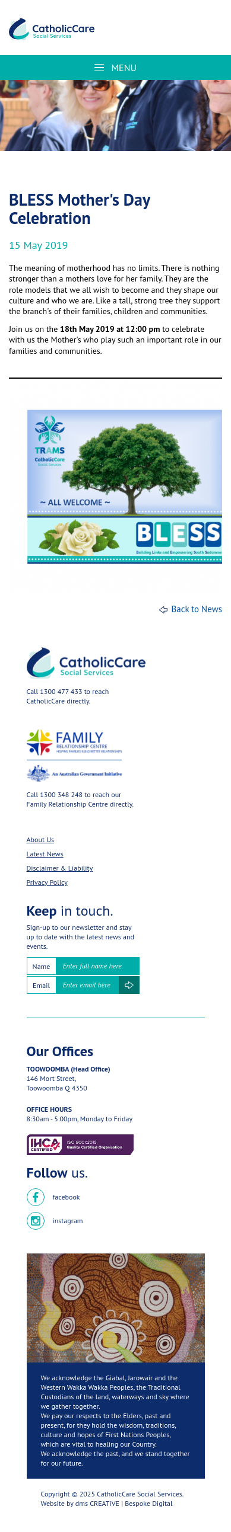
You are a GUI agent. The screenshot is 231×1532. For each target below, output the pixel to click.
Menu (115, 67)
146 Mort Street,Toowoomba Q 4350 (57, 1083)
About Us (41, 839)
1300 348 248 (61, 794)
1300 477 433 (61, 691)
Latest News (45, 853)
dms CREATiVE (97, 1503)
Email (41, 985)
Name (41, 966)
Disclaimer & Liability (60, 867)
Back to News (196, 609)
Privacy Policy (47, 882)
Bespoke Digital (148, 1503)
